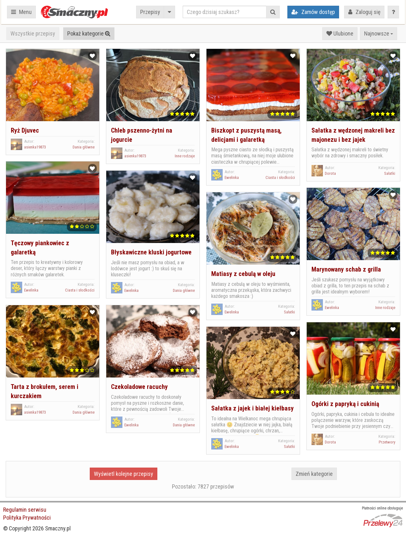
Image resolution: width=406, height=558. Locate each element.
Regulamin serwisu (24, 509)
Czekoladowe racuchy (139, 387)
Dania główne (84, 147)
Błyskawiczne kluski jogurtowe (151, 252)
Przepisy (150, 12)
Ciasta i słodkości (280, 177)
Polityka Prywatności (27, 517)
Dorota (330, 173)
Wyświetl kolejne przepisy (123, 473)
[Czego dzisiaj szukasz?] (224, 12)
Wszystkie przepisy (32, 33)
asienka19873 (35, 147)
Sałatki (389, 173)
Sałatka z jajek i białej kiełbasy (252, 408)
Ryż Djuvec (25, 130)
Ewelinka (232, 177)
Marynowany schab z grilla (346, 269)
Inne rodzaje (185, 156)
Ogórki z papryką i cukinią (345, 404)
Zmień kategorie (314, 473)
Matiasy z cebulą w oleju (243, 274)
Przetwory (387, 442)
